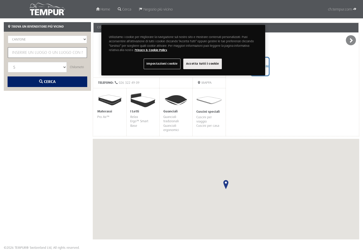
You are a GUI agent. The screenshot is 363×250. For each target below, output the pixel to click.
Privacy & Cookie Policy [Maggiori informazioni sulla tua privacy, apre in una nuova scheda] (150, 50)
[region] (183, 50)
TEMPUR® (47, 9)
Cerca (124, 9)
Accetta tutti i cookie (202, 64)
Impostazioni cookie (162, 64)
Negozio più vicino (156, 9)
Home (103, 9)
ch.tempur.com (342, 9)
